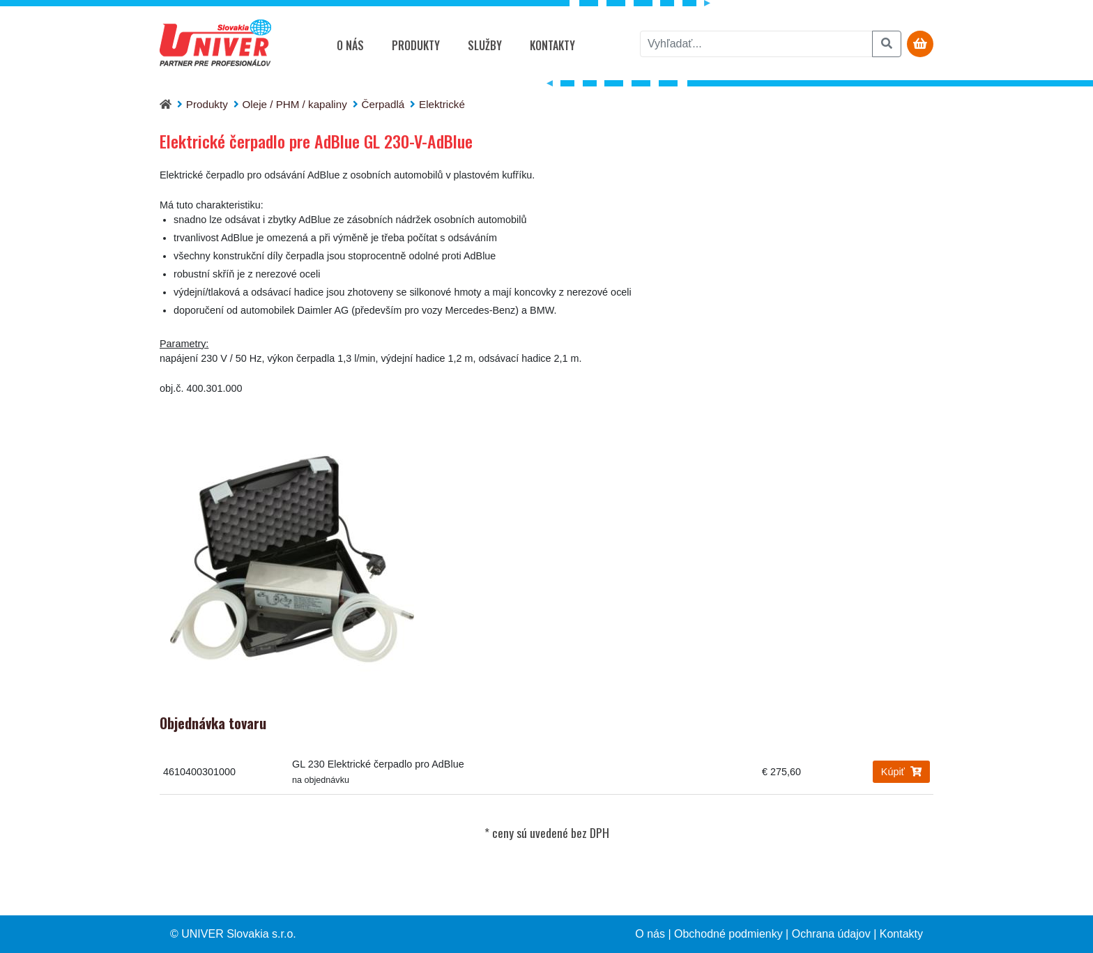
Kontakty (552, 45)
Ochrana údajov (831, 934)
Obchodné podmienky (728, 934)
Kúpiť (901, 771)
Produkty (416, 45)
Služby (485, 45)
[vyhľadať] (756, 44)
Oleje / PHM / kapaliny (295, 104)
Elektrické (442, 104)
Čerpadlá (383, 104)
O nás (350, 45)
